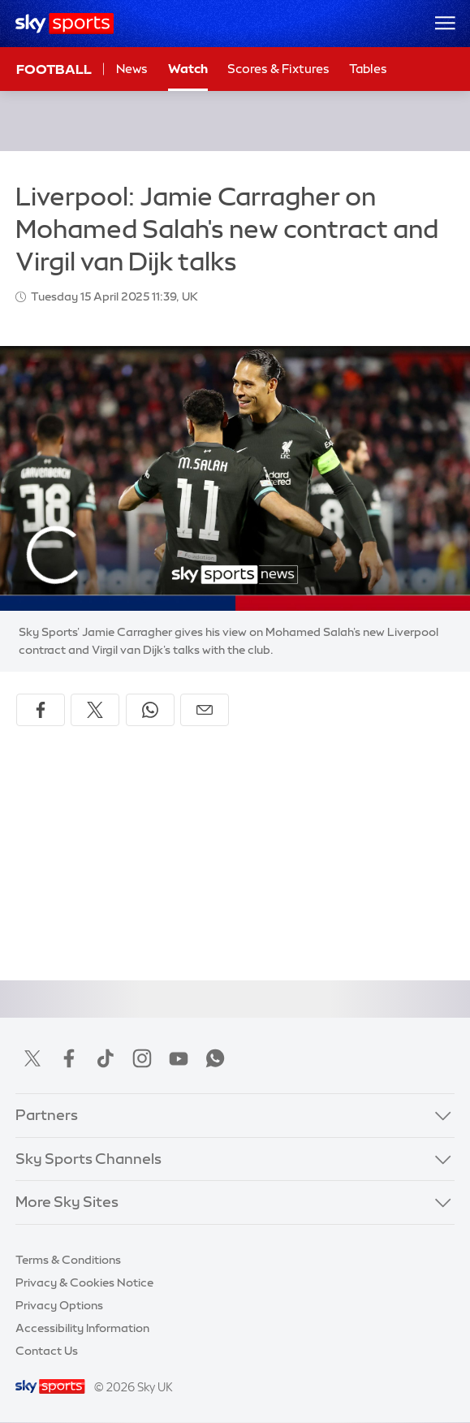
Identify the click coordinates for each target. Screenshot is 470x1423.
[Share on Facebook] (40, 710)
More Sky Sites (67, 1202)
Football (54, 69)
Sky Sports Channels (88, 1159)
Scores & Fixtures (278, 69)
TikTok (105, 1058)
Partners (46, 1115)
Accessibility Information (82, 1328)
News (132, 69)
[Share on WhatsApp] (150, 710)
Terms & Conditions (68, 1259)
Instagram (142, 1058)
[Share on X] (95, 710)
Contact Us (46, 1350)
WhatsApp (215, 1058)
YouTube (178, 1058)
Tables (368, 69)
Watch (188, 69)
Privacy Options (59, 1305)
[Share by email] (204, 710)
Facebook (69, 1058)
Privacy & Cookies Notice (84, 1282)
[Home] (64, 23)
